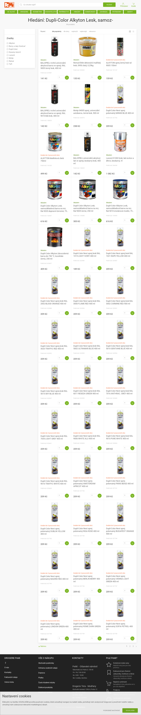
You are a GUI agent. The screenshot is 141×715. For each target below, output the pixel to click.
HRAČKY (77, 12)
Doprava (41, 673)
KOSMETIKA (37, 12)
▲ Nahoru (42, 646)
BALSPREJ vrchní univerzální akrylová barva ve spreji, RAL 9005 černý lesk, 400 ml (53, 65)
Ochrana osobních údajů (47, 668)
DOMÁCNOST (90, 12)
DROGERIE (24, 12)
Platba (40, 678)
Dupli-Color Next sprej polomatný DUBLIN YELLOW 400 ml (53, 531)
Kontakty (7, 672)
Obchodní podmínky (46, 663)
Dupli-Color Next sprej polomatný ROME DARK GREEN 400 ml (87, 626)
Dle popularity (56, 31)
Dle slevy (66, 31)
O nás (6, 667)
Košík (134, 4)
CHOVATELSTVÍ (51, 12)
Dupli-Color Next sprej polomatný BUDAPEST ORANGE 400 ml (120, 531)
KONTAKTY (77, 658)
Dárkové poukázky (45, 687)
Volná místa (9, 682)
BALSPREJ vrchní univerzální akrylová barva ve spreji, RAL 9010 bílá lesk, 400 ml (53, 113)
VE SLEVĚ (11, 12)
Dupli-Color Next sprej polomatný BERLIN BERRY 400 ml (86, 579)
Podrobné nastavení (111, 710)
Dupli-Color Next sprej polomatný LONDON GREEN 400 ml (55, 626)
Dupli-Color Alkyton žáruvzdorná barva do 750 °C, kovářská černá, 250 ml (55, 256)
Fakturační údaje (10, 677)
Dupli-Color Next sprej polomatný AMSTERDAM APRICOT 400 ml (84, 483)
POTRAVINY (116, 12)
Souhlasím (130, 710)
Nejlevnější (83, 31)
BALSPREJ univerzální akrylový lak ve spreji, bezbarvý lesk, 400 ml (87, 161)
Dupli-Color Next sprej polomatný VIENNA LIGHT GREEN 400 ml (117, 579)
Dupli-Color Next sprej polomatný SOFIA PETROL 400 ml (119, 626)
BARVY (130, 12)
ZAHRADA (103, 12)
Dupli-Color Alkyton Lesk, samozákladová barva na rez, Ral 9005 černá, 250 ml (86, 208)
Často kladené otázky (46, 682)
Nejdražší (74, 31)
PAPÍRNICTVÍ (64, 12)
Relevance (92, 31)
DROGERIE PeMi (12, 658)
